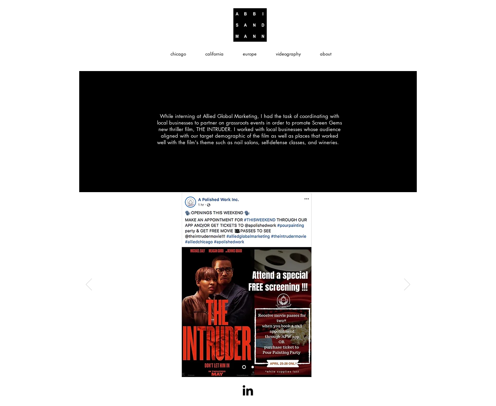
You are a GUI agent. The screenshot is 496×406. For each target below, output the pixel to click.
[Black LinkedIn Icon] (247, 390)
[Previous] (89, 284)
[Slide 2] (244, 367)
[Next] (407, 284)
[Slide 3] (252, 367)
